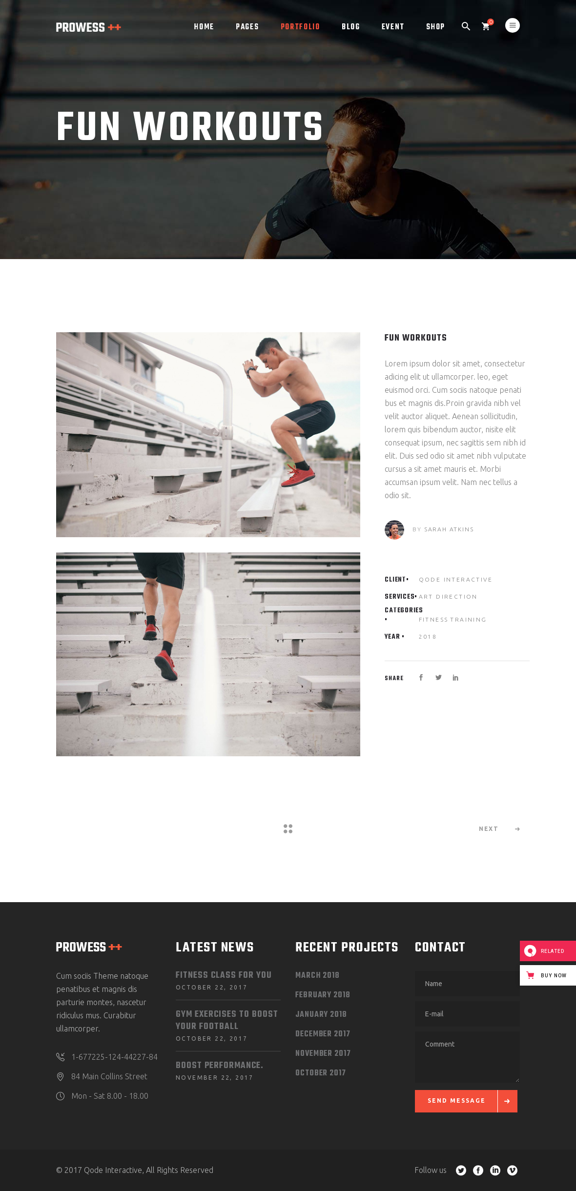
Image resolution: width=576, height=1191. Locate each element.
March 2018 (317, 975)
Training (468, 619)
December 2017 (322, 1034)
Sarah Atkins (449, 529)
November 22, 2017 (215, 1077)
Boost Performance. (220, 1066)
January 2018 (321, 1015)
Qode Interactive (456, 579)
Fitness (434, 619)
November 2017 (323, 1054)
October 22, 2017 (211, 987)
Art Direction (448, 596)
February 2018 (322, 995)
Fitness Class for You (224, 976)
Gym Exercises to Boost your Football (227, 1021)
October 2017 (320, 1073)
